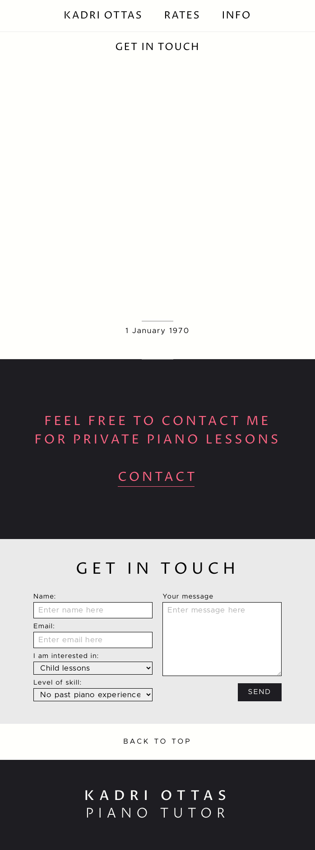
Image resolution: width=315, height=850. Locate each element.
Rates (182, 16)
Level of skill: (57, 683)
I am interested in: (66, 656)
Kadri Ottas (103, 16)
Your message (188, 597)
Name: (44, 597)
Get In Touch (157, 47)
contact (157, 477)
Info (236, 16)
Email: (44, 626)
